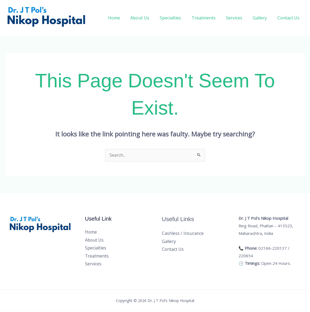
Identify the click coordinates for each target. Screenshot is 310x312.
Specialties (178, 18)
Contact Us (289, 18)
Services (238, 18)
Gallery (263, 18)
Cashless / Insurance (183, 233)
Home (126, 18)
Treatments (210, 18)
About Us (149, 18)
